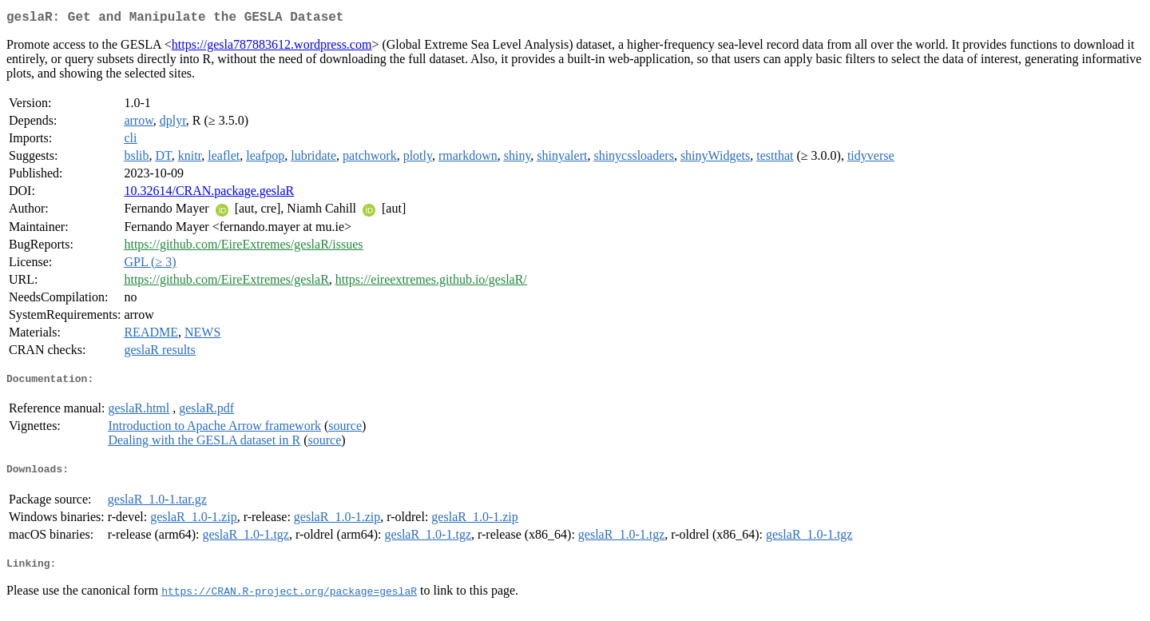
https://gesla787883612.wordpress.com (272, 47)
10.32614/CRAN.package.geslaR (209, 194)
